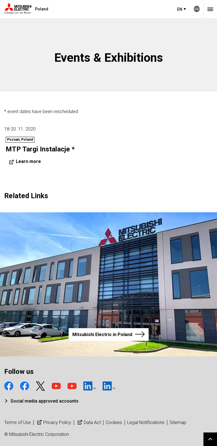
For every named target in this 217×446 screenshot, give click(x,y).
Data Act (88, 422)
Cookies (114, 422)
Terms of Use (17, 422)
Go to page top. (210, 439)
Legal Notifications (145, 422)
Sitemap (178, 422)
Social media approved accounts (44, 401)
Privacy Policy (53, 422)
